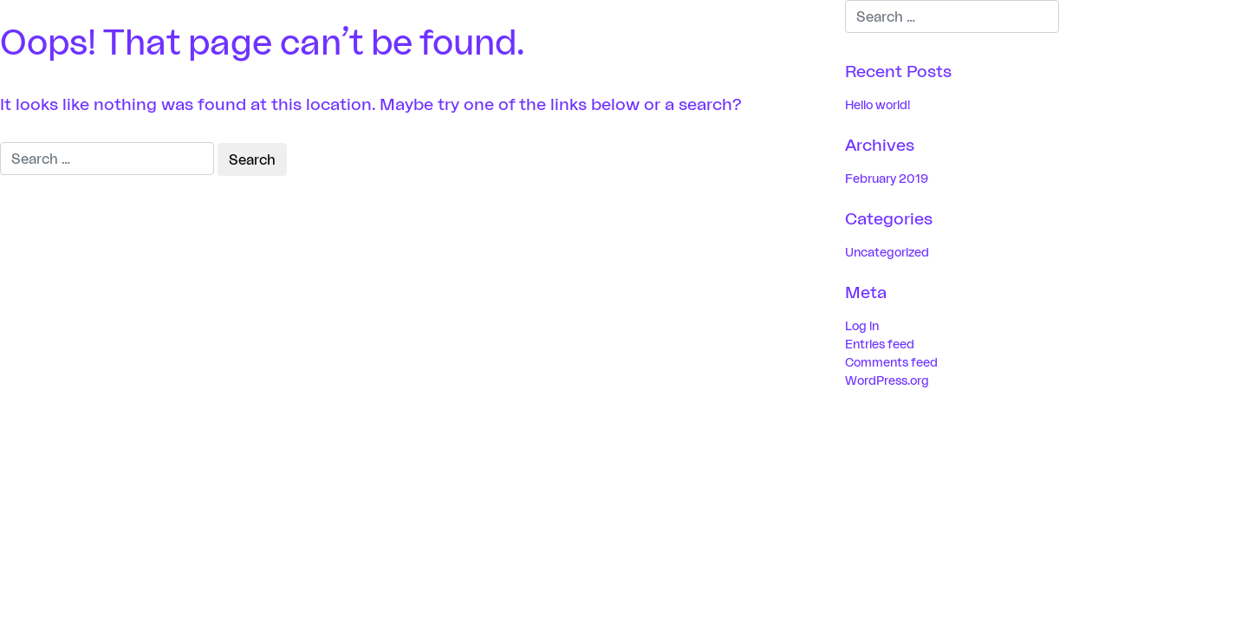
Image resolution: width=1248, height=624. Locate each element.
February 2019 (886, 178)
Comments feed (891, 361)
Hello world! (878, 104)
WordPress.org (887, 380)
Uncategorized (887, 251)
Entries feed (879, 343)
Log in (862, 325)
